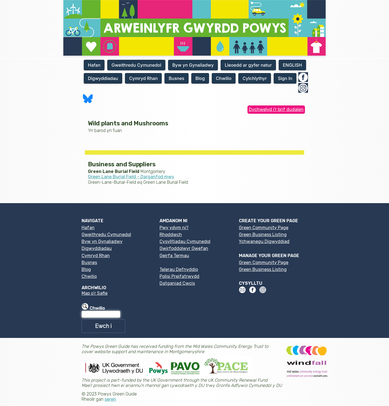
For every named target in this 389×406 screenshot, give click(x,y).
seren (110, 399)
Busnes (89, 262)
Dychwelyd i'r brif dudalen (276, 109)
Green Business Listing (263, 234)
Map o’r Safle (95, 293)
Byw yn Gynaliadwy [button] (193, 65)
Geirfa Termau (174, 255)
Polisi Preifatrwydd (179, 276)
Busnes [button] (176, 78)
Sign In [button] (285, 78)
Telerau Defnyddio (179, 269)
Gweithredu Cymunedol (106, 234)
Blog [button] (200, 78)
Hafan (88, 227)
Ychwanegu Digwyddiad (264, 241)
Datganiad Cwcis (177, 283)
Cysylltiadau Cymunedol (185, 241)
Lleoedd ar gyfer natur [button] (248, 65)
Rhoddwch (171, 234)
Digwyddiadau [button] (103, 78)
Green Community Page (263, 227)
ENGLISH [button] (292, 65)
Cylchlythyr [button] (254, 78)
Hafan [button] (94, 65)
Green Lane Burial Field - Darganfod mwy (131, 176)
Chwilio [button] (223, 78)
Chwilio (89, 276)
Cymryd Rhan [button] (143, 78)
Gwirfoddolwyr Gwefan (184, 248)
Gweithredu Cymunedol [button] (136, 65)
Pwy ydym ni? (174, 227)
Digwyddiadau (97, 248)
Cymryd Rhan (96, 255)
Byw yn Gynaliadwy (102, 241)
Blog (86, 269)
